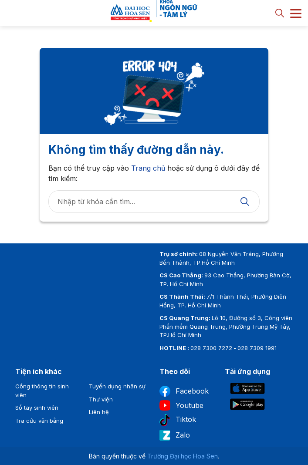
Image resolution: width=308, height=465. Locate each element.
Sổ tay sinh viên (36, 407)
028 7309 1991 (257, 347)
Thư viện (101, 399)
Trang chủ (148, 168)
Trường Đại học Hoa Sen (182, 456)
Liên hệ (99, 411)
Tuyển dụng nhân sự (117, 386)
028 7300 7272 (211, 347)
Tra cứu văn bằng (39, 420)
